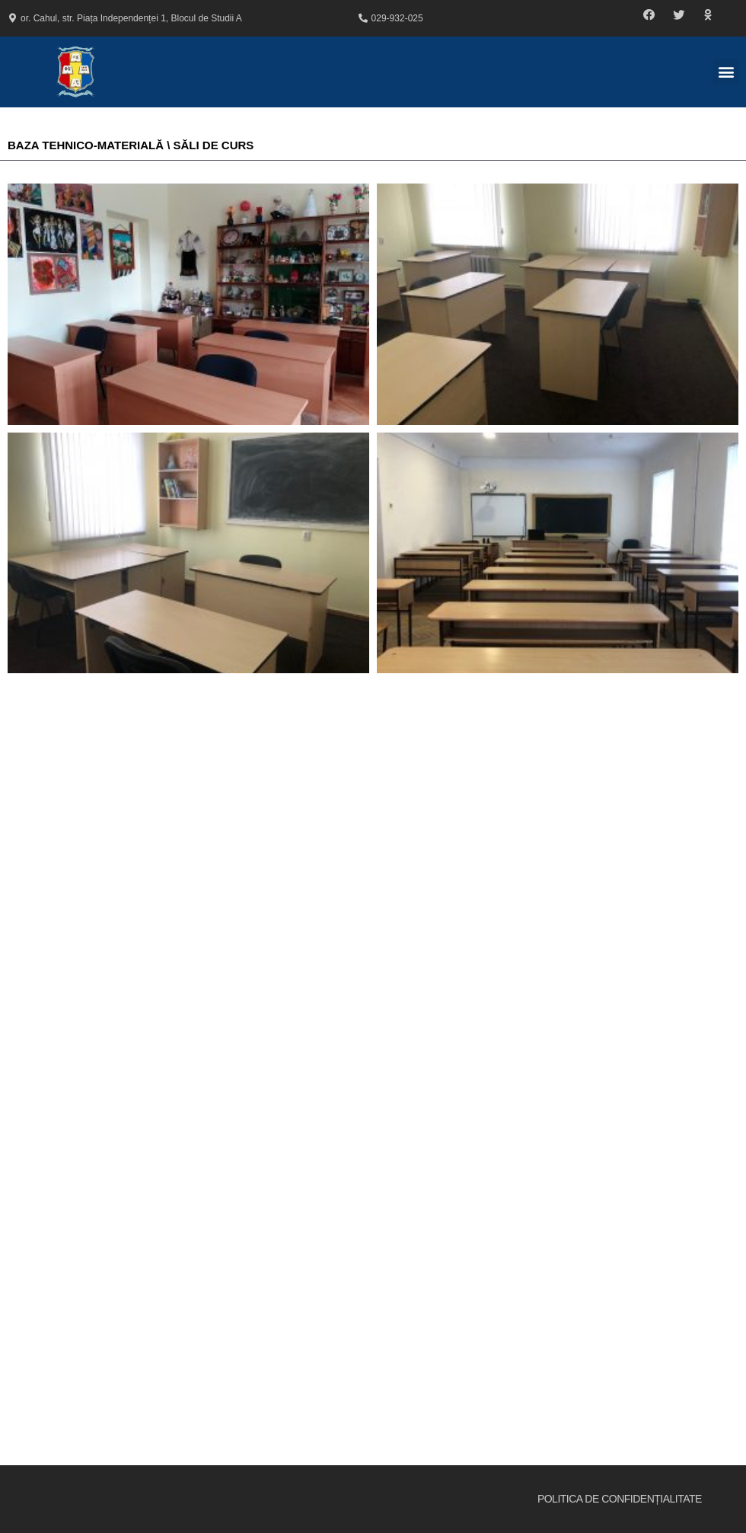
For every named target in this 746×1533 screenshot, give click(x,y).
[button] (650, 15)
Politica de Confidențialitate (619, 1499)
